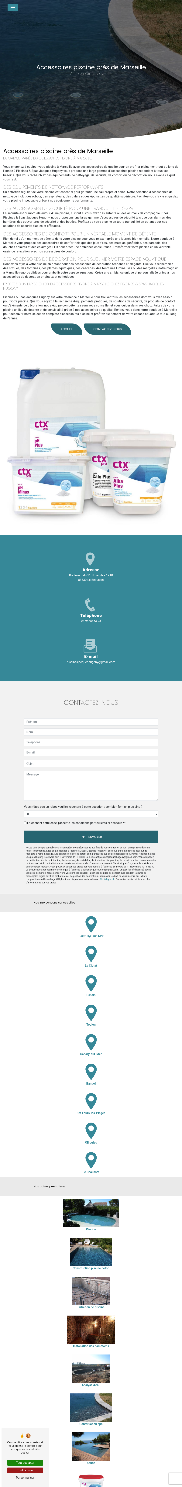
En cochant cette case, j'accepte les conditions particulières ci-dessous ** (76, 817)
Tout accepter (25, 1463)
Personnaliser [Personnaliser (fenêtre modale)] (25, 1477)
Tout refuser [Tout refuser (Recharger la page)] (25, 1470)
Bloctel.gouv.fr (107, 874)
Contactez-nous (107, 324)
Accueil (66, 324)
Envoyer (95, 831)
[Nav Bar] (13, 7)
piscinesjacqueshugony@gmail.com (91, 662)
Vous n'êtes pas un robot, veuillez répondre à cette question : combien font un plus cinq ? (83, 801)
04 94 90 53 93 (91, 621)
